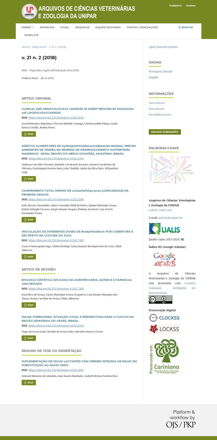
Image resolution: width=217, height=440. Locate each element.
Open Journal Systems (163, 47)
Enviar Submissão (164, 131)
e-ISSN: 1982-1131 (160, 210)
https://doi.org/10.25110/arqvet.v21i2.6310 (56, 325)
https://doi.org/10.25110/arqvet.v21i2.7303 (56, 288)
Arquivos (82, 27)
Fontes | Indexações (142, 27)
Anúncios (47, 27)
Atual (64, 27)
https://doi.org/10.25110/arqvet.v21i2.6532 (56, 117)
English (153, 77)
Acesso (191, 5)
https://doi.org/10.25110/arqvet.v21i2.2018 (54, 70)
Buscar (186, 27)
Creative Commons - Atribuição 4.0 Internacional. (172, 288)
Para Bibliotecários (160, 114)
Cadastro (175, 5)
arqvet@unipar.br (171, 218)
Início (26, 46)
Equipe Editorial (108, 27)
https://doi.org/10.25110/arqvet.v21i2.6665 (56, 370)
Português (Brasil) (160, 71)
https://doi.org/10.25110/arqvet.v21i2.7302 (56, 240)
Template (31, 35)
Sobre (27, 27)
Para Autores (156, 108)
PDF (30, 134)
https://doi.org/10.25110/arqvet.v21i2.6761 (56, 158)
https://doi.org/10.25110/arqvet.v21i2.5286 (56, 199)
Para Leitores (157, 103)
